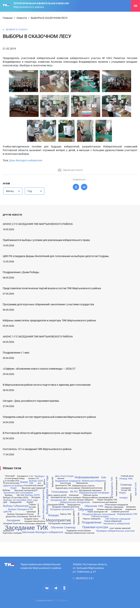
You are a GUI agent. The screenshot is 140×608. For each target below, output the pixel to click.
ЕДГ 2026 (20, 495)
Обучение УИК (94, 506)
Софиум (32, 505)
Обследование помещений (59, 524)
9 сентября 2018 (12, 481)
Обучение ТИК (79, 518)
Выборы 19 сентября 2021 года (20, 500)
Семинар (126, 484)
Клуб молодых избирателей (34, 524)
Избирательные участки (83, 486)
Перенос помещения (91, 519)
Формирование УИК (127, 514)
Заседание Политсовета (13, 524)
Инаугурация (74, 495)
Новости (22, 17)
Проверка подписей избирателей (109, 509)
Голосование (59, 491)
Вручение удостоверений (33, 488)
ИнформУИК (16, 502)
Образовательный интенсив (91, 488)
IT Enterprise (61, 600)
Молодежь (36, 497)
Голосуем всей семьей (33, 486)
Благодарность (23, 476)
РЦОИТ (29, 502)
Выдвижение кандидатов (68, 481)
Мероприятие (58, 520)
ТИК (103, 477)
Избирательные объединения (75, 502)
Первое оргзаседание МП (116, 486)
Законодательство (58, 497)
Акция (13, 488)
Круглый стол (34, 516)
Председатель (74, 505)
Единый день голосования (68, 488)
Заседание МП (58, 500)
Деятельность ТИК (63, 486)
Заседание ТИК (26, 528)
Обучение (85, 509)
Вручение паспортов (24, 490)
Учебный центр (127, 476)
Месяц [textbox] (10, 191)
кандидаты (131, 497)
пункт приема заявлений (120, 528)
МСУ (39, 483)
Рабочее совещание (114, 507)
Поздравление (91, 522)
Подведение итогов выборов (79, 531)
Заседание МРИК (56, 505)
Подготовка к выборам (12, 533)
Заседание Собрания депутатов (65, 507)
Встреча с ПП (33, 478)
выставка (32, 507)
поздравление (130, 509)
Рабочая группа (90, 495)
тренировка (130, 507)
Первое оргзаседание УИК (98, 512)
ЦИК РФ (7, 512)
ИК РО (74, 491)
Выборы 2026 (36, 481)
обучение (60, 478)
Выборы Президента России (20, 514)
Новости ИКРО (74, 518)
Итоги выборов (74, 498)
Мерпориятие (82, 483)
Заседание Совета (31, 519)
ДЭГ (36, 490)
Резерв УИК (125, 478)
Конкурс (53, 515)
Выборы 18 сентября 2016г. (15, 498)
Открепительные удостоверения (104, 502)
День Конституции (64, 476)
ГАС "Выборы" (37, 476)
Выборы (9, 495)
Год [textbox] (30, 191)
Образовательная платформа (94, 493)
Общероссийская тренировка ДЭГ (97, 498)
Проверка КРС (8, 531)
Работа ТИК (65, 514)
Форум (122, 493)
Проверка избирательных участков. (80, 533)
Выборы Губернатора (15, 506)
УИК (31, 483)
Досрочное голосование (17, 517)
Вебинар (6, 490)
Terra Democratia (12, 483)
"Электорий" (10, 476)
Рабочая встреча (99, 516)
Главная (8, 17)
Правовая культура (95, 527)
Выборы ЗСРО (32, 495)
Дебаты (44, 482)
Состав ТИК (126, 490)
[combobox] (12, 191)
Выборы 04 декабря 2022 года (46, 495)
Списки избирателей (113, 521)
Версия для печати (70, 170)
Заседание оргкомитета (62, 509)
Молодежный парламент (90, 490)
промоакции (31, 512)
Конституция (65, 483)
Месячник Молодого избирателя (42, 532)
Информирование (87, 477)
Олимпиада (105, 486)
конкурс (123, 497)
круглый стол (136, 489)
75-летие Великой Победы (15, 478)
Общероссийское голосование (99, 514)
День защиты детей (57, 495)
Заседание (13, 520)
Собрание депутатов (120, 512)
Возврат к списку (17, 29)
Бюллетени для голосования (18, 493)
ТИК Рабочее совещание (117, 519)
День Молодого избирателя (25, 160)
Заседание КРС (38, 509)
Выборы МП (53, 482)
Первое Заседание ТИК (107, 500)
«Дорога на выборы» (13, 485)
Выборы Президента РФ (20, 509)
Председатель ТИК (112, 486)
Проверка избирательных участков (115, 531)
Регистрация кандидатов (116, 505)
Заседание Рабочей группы (34, 521)
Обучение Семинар (63, 527)
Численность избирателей (116, 523)
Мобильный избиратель (94, 481)
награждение (126, 488)
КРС (4, 482)
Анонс (24, 482)
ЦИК (5, 502)
